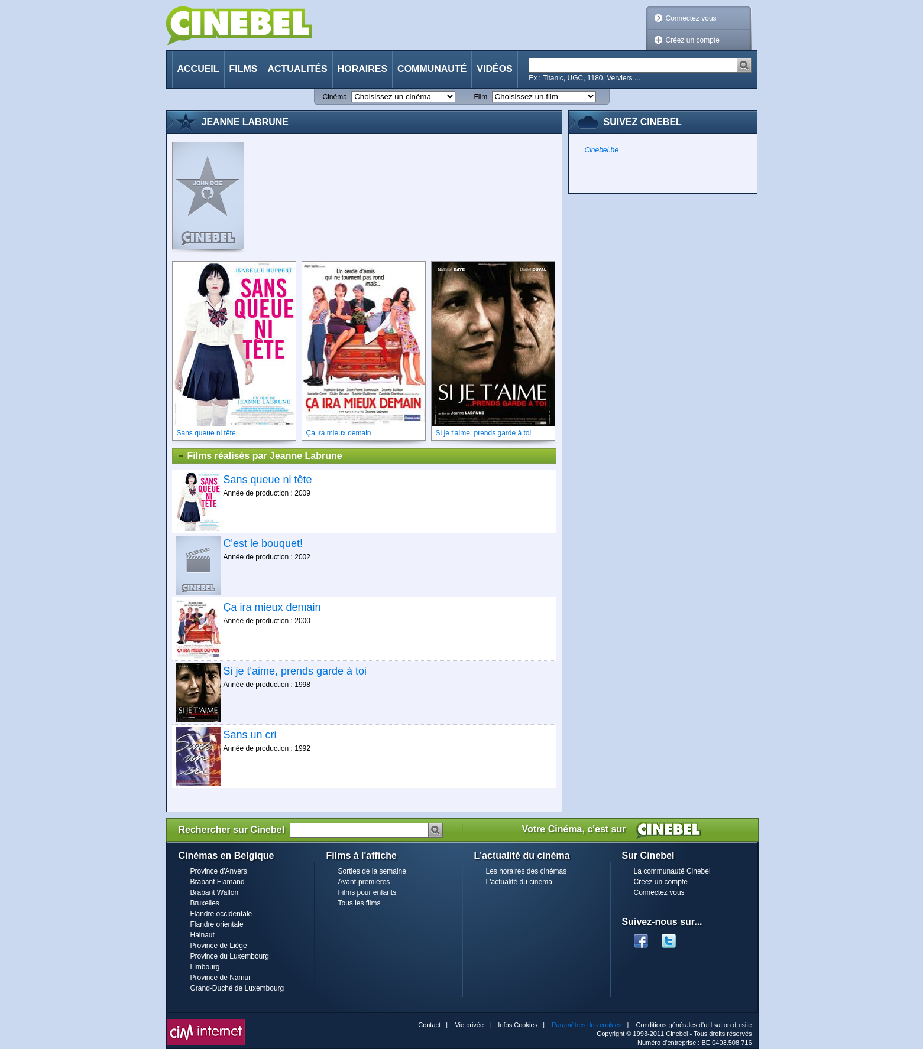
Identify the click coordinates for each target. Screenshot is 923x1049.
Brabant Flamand (217, 882)
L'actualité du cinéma (519, 882)
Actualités (298, 69)
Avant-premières (364, 882)
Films (243, 69)
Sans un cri (250, 735)
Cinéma (335, 97)
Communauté (432, 69)
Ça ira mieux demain (272, 607)
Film (481, 97)
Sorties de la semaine (372, 871)
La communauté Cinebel (672, 871)
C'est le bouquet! (263, 543)
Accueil (198, 69)
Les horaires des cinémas (526, 871)
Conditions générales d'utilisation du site (694, 1024)
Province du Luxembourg (229, 956)
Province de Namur (220, 977)
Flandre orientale (217, 924)
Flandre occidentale (221, 914)
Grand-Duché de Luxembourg (237, 988)
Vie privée (469, 1024)
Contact (429, 1024)
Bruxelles (204, 903)
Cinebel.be (601, 150)
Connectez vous (691, 18)
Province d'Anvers (218, 871)
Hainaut (202, 935)
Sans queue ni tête (268, 480)
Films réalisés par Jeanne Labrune (259, 456)
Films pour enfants (367, 892)
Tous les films (359, 903)
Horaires (362, 69)
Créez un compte (693, 40)
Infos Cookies (517, 1024)
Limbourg (205, 967)
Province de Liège (218, 946)
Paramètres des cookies (586, 1024)
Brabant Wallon (214, 892)
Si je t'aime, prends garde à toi (295, 671)
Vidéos (494, 69)
